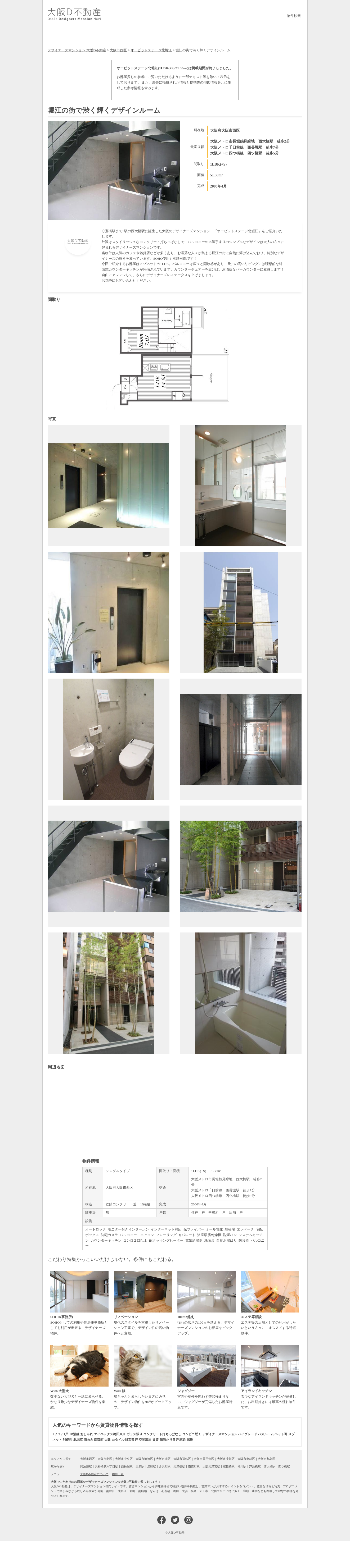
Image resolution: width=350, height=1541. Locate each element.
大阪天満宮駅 (211, 1466)
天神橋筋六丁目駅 (106, 1466)
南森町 (99, 1440)
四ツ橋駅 (284, 1466)
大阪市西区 (87, 1458)
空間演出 (145, 1440)
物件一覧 (118, 1474)
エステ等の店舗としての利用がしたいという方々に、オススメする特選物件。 (270, 1303)
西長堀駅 (127, 1466)
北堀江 (78, 1440)
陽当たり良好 (169, 1440)
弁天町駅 (164, 1466)
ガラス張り (134, 1434)
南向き (88, 1440)
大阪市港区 (163, 1458)
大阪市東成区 (246, 1458)
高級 (190, 1440)
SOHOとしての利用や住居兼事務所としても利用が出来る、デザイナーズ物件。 (79, 1303)
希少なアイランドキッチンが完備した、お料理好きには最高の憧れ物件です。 (270, 1377)
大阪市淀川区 (226, 1458)
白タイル (118, 1440)
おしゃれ (86, 1434)
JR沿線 (74, 1434)
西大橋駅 (269, 1466)
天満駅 (140, 1466)
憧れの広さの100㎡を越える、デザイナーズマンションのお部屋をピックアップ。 (206, 1303)
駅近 (183, 1440)
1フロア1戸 (60, 1434)
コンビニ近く (191, 1434)
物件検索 (294, 16)
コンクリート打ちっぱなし (162, 1434)
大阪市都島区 (266, 1458)
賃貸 (155, 1440)
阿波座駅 (86, 1466)
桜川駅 (241, 1466)
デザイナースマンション (219, 1434)
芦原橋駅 (255, 1466)
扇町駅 (151, 1466)
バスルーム (266, 1434)
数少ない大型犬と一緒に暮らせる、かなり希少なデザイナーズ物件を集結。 (79, 1377)
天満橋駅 (179, 1466)
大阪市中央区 (124, 1458)
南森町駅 (194, 1466)
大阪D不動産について (94, 1474)
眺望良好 (131, 1440)
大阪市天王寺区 (204, 1458)
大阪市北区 (105, 1458)
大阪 (107, 1440)
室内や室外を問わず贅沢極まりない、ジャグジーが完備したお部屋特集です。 (206, 1377)
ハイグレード (247, 1434)
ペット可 (281, 1434)
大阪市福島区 (182, 1458)
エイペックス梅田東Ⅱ (110, 1434)
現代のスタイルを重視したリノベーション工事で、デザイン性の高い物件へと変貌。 (143, 1303)
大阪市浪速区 (144, 1458)
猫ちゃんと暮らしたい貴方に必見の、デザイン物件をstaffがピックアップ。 (143, 1377)
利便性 (67, 1440)
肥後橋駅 (229, 1466)
